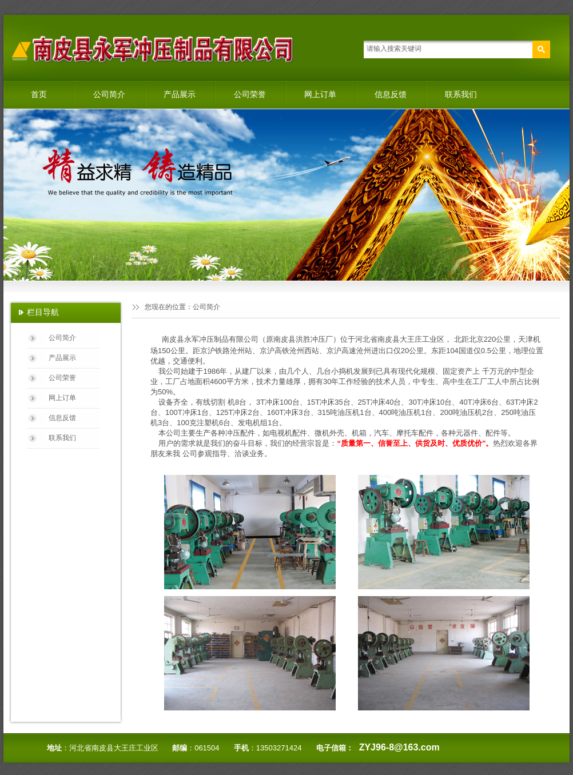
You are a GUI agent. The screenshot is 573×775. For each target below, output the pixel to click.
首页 (39, 94)
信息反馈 (391, 94)
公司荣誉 (250, 94)
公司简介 (109, 94)
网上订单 (320, 94)
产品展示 (180, 94)
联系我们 (461, 94)
